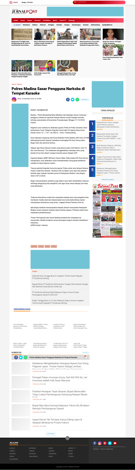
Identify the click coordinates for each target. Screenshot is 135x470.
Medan (59, 25)
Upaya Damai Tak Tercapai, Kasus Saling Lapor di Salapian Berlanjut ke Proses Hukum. (60, 421)
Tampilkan (85, 352)
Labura (35, 25)
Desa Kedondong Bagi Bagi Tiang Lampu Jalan (112, 58)
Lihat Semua (50, 434)
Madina (20, 84)
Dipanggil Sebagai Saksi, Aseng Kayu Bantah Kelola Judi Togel (66, 74)
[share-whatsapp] (77, 99)
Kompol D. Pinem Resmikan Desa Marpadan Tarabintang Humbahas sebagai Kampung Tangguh (21, 74)
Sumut (22, 20)
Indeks (16, 20)
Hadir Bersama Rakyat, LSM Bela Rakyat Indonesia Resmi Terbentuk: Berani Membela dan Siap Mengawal (110, 146)
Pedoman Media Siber (108, 449)
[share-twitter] (72, 99)
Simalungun (77, 25)
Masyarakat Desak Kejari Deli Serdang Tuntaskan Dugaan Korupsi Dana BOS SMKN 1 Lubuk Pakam (110, 135)
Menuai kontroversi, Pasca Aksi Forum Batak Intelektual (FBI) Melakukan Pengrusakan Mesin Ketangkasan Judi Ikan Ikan (89, 43)
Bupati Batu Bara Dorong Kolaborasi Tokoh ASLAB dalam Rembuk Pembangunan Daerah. (59, 407)
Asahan (17, 25)
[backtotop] (67, 438)
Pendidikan (47, 20)
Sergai (67, 25)
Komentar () (85, 99)
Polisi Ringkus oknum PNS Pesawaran (42, 74)
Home (15, 2)
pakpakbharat (107, 25)
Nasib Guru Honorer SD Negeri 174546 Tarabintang (112, 42)
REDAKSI (96, 449)
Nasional (37, 20)
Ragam (29, 20)
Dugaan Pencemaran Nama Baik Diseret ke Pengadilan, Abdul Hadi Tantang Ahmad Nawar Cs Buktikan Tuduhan (109, 156)
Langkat (51, 25)
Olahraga (71, 20)
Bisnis (55, 20)
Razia (48, 246)
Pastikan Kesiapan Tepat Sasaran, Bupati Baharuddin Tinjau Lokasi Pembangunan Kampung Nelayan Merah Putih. (56, 395)
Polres (41, 246)
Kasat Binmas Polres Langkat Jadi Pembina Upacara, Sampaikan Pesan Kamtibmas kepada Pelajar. (110, 124)
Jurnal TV (62, 20)
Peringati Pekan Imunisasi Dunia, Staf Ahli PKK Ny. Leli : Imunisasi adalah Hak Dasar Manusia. (60, 379)
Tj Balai (86, 25)
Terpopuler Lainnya (107, 175)
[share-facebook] (68, 99)
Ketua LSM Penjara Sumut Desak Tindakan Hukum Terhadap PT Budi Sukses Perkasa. (44, 43)
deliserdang (96, 25)
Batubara (27, 25)
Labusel (43, 25)
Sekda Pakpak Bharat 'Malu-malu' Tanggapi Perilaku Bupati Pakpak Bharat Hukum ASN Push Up (67, 43)
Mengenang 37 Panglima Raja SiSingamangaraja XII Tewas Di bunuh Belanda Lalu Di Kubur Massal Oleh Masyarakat (20, 43)
